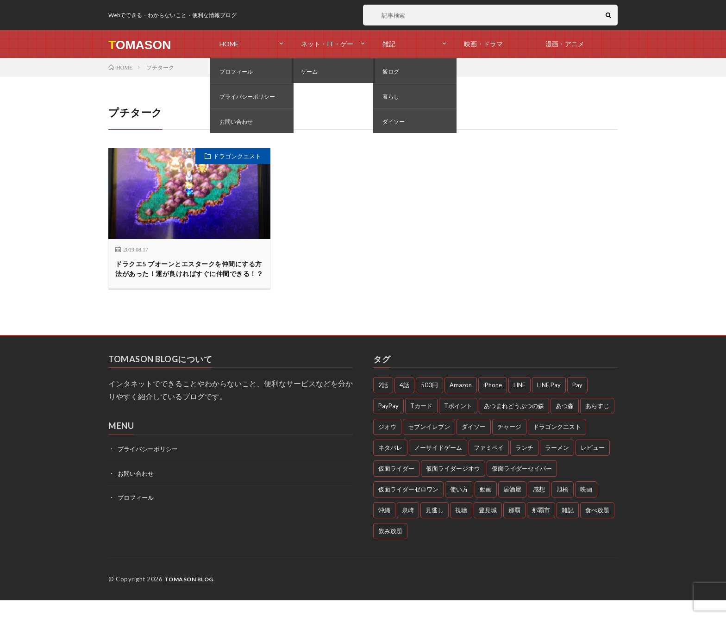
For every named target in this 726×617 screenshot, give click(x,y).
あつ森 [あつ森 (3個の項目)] (565, 423)
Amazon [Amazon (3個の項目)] (461, 402)
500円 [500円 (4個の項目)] (429, 402)
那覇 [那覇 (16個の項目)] (514, 527)
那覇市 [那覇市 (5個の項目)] (541, 527)
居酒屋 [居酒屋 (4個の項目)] (512, 506)
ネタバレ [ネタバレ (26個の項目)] (390, 464)
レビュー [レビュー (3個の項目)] (593, 464)
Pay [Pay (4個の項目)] (577, 402)
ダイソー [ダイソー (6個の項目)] (474, 443)
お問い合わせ (137, 490)
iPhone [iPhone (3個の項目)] (492, 402)
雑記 (388, 44)
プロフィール (137, 514)
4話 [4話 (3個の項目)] (404, 402)
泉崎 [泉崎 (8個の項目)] (408, 527)
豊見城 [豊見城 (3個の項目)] (488, 527)
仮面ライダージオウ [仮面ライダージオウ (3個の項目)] (453, 485)
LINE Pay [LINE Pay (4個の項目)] (549, 402)
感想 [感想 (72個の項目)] (539, 506)
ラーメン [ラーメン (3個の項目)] (557, 464)
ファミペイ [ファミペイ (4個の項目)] (489, 464)
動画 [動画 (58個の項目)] (486, 506)
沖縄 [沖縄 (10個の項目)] (384, 527)
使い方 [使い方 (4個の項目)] (459, 506)
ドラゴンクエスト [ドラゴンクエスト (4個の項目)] (557, 443)
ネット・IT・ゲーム (327, 49)
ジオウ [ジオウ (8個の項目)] (387, 443)
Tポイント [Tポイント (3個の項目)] (458, 423)
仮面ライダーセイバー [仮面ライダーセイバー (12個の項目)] (522, 485)
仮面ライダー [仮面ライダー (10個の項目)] (396, 485)
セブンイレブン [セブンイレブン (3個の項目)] (429, 443)
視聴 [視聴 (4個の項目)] (461, 527)
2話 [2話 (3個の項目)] (383, 402)
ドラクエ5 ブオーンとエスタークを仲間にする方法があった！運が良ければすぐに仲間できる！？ (188, 277)
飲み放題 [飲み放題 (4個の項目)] (390, 548)
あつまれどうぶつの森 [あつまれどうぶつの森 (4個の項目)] (514, 423)
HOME (229, 44)
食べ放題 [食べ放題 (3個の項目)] (597, 527)
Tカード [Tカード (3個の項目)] (421, 423)
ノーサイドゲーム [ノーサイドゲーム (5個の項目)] (438, 464)
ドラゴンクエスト (237, 156)
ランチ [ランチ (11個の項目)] (524, 464)
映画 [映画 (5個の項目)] (586, 506)
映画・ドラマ (483, 44)
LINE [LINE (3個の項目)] (519, 402)
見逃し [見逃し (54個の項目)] (435, 527)
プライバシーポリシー (150, 466)
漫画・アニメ (564, 44)
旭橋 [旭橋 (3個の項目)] (563, 506)
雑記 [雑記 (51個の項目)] (568, 527)
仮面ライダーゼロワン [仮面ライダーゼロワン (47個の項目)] (408, 506)
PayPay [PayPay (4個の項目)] (388, 423)
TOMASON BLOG (190, 596)
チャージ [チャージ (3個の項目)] (509, 443)
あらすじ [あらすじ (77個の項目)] (597, 423)
